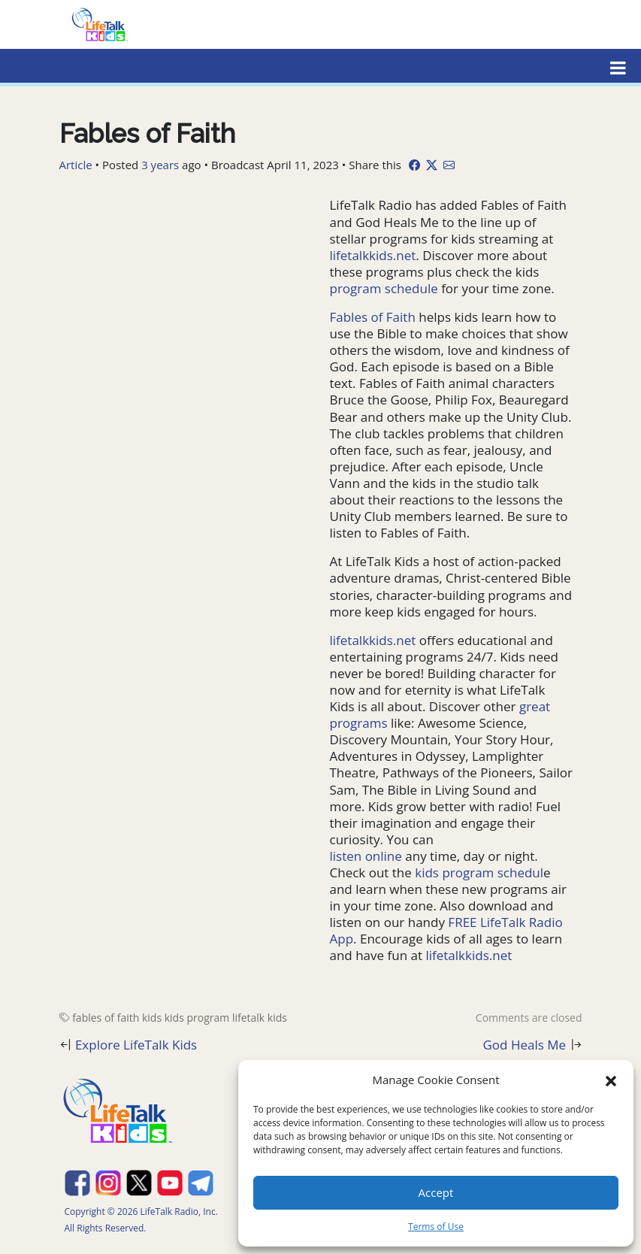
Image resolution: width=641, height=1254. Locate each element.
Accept (436, 1192)
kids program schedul (479, 872)
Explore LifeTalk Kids (136, 1044)
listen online (366, 856)
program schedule (384, 288)
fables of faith (105, 1017)
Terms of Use (436, 1226)
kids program (197, 1017)
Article (75, 164)
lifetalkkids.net (373, 255)
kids (152, 1017)
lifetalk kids (259, 1017)
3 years (160, 164)
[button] (610, 1079)
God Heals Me (525, 1044)
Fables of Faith (373, 317)
